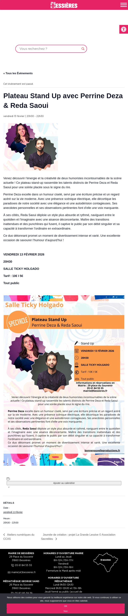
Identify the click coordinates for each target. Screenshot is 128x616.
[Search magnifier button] (83, 48)
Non (66, 611)
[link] (123, 29)
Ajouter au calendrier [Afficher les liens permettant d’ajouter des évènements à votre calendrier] (64, 483)
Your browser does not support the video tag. (64, 32)
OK (65, 606)
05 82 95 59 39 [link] (21, 593)
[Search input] (50, 48)
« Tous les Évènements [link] (18, 73)
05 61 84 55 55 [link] (21, 565)
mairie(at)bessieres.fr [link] (21, 572)
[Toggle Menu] (123, 5)
